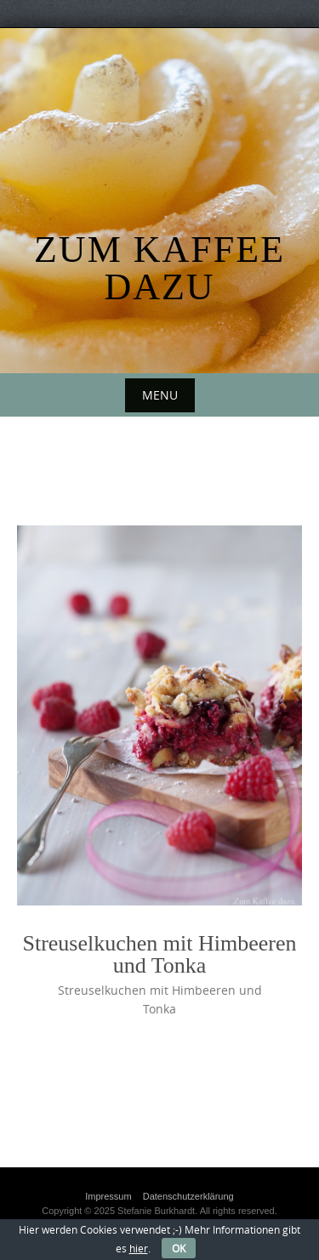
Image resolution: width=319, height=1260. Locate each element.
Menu (160, 395)
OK (178, 1248)
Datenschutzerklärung (188, 1196)
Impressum (108, 1196)
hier (138, 1248)
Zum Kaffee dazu (159, 268)
